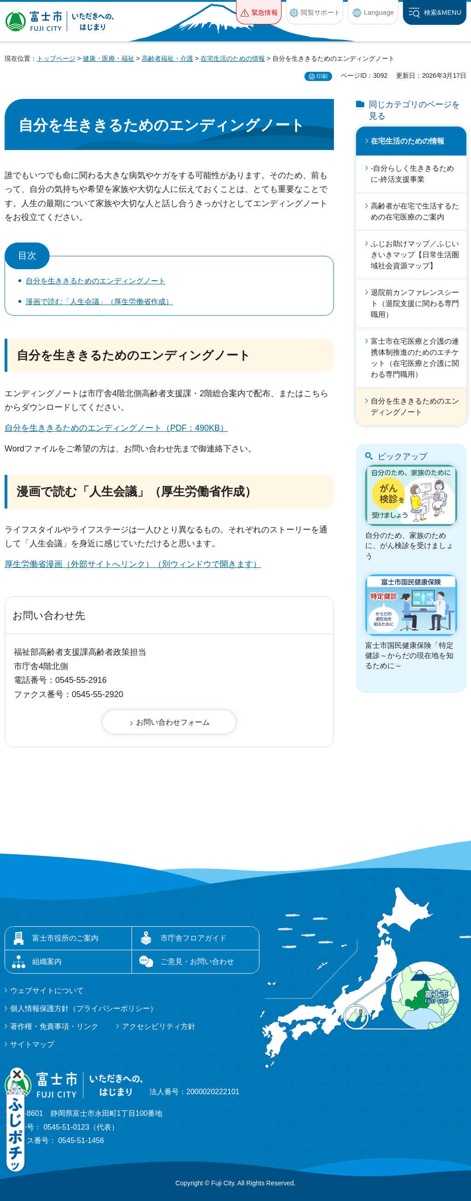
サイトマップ (32, 1044)
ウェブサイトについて (47, 990)
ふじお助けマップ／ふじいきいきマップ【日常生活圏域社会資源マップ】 (415, 255)
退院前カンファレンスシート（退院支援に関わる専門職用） (415, 303)
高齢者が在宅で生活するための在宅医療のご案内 (415, 211)
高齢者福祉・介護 (167, 58)
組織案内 (47, 961)
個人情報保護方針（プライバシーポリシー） (83, 1008)
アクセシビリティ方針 (158, 1026)
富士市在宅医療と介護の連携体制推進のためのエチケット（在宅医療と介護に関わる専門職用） (415, 357)
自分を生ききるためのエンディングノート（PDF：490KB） (116, 428)
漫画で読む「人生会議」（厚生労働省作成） (99, 302)
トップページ (56, 58)
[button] (258, 12)
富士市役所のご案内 (65, 938)
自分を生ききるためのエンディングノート (96, 281)
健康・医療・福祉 (108, 58)
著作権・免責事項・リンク (54, 1026)
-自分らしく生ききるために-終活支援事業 (412, 173)
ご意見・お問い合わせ (197, 961)
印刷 (321, 76)
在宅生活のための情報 (233, 58)
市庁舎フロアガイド (194, 938)
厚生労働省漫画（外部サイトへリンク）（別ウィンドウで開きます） (133, 564)
